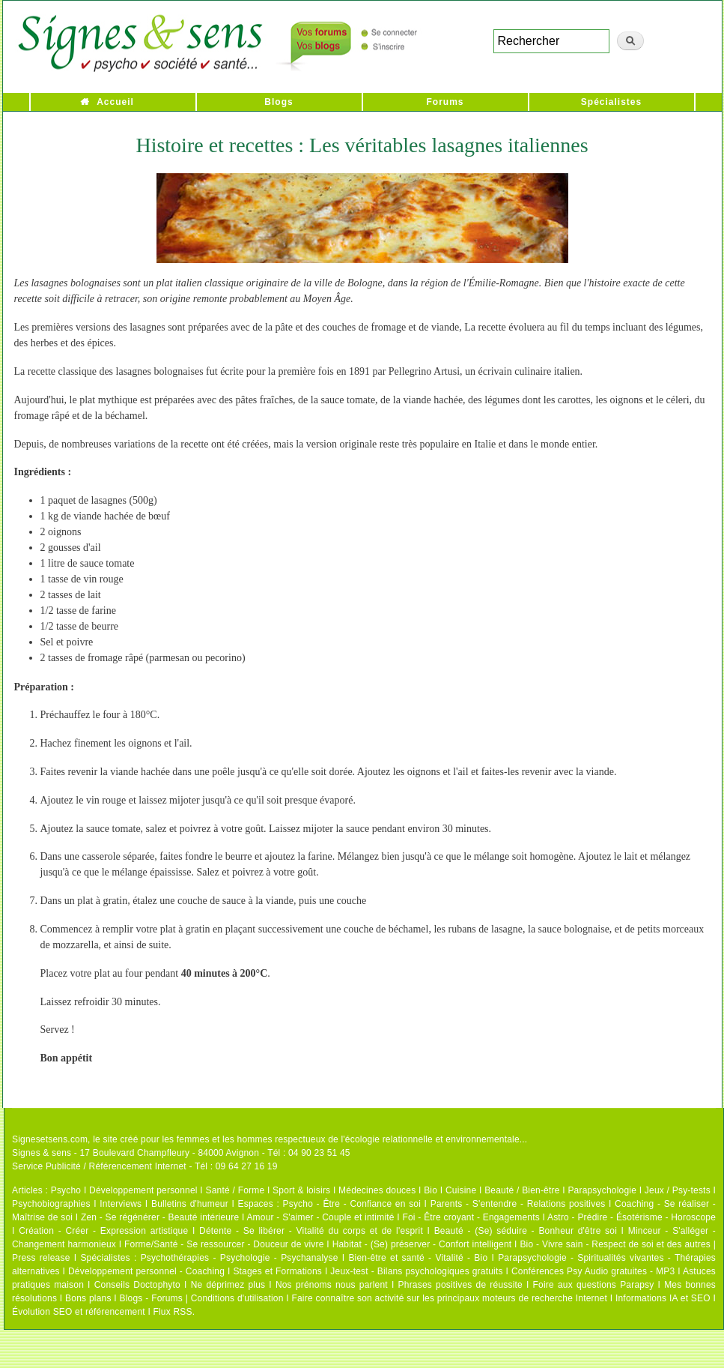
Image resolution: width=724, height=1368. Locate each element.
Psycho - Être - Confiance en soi (352, 1204)
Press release (41, 1258)
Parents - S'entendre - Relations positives (518, 1204)
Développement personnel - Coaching (146, 1271)
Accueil (115, 102)
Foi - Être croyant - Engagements (470, 1217)
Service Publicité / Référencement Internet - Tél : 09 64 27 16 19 (145, 1166)
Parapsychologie (602, 1190)
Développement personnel (143, 1190)
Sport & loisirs (301, 1190)
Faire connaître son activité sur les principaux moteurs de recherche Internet (449, 1298)
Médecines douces (377, 1190)
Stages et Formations (277, 1271)
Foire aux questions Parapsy (593, 1285)
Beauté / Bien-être (521, 1190)
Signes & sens (41, 1153)
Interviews (121, 1204)
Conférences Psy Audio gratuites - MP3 (593, 1271)
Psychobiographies (51, 1204)
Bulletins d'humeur (189, 1204)
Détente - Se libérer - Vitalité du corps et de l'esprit (311, 1231)
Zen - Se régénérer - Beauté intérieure (160, 1217)
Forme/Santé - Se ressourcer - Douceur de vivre (224, 1244)
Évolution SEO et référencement (78, 1312)
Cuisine (460, 1190)
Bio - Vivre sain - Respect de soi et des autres (615, 1244)
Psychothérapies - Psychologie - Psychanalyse (239, 1258)
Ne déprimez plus (228, 1285)
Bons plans (88, 1298)
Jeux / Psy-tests (678, 1190)
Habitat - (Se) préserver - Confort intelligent (422, 1244)
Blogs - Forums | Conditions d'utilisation (202, 1298)
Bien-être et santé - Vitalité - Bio (417, 1258)
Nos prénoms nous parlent (332, 1285)
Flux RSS (172, 1312)
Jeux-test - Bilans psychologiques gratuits (416, 1271)
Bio (430, 1190)
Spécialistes (611, 102)
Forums (444, 102)
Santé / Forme (235, 1190)
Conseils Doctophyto (137, 1285)
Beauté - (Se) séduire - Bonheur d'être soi (525, 1231)
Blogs (278, 102)
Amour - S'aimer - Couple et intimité (320, 1217)
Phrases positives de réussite (460, 1285)
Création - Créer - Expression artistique (103, 1231)
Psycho (66, 1190)
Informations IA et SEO (663, 1298)
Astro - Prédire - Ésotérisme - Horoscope (631, 1217)
